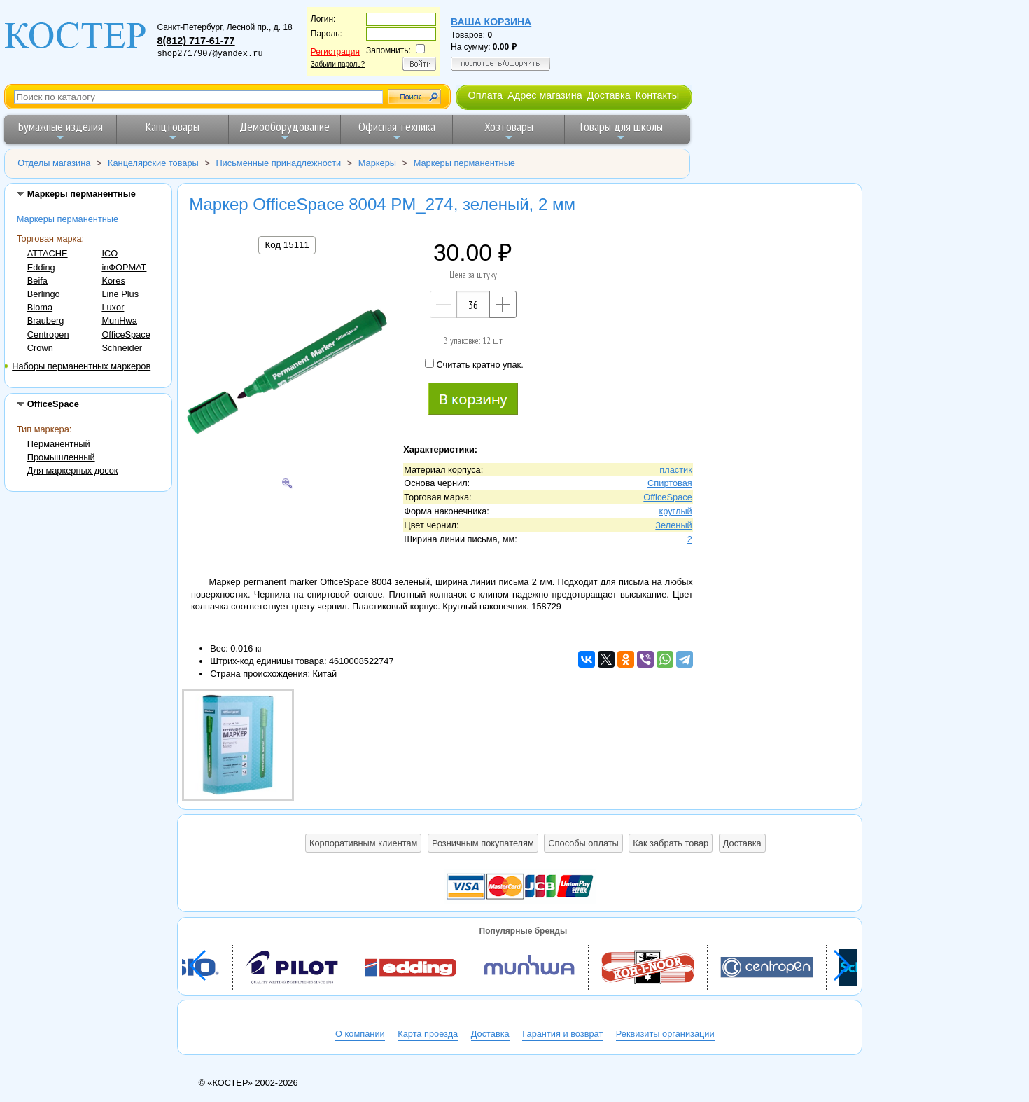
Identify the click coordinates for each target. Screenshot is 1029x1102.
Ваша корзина (491, 21)
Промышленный (61, 457)
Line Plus (120, 294)
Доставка (609, 95)
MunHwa (119, 320)
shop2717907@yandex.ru (209, 54)
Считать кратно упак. (474, 364)
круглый (675, 511)
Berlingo (43, 294)
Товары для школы (620, 130)
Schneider (122, 348)
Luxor (113, 307)
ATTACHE (47, 253)
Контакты (657, 95)
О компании (360, 1033)
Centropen (48, 334)
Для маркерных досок (72, 470)
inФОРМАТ (124, 267)
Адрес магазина (544, 95)
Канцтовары (173, 130)
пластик (675, 469)
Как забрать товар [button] (670, 843)
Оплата (485, 95)
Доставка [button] (742, 843)
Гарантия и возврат (562, 1033)
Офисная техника (396, 130)
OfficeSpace (126, 334)
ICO (110, 253)
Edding (41, 267)
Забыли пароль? (338, 64)
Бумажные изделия (60, 130)
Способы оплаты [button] (583, 843)
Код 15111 (287, 245)
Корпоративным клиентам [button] (363, 843)
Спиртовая (670, 483)
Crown (40, 348)
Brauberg (45, 320)
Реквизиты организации (665, 1033)
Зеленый (673, 525)
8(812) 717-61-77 (195, 40)
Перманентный (58, 444)
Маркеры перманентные (67, 219)
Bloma (39, 307)
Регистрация (335, 52)
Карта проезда (428, 1033)
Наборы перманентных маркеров (81, 366)
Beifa (37, 280)
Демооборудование (284, 130)
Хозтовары (508, 130)
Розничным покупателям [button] (483, 843)
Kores (113, 280)
